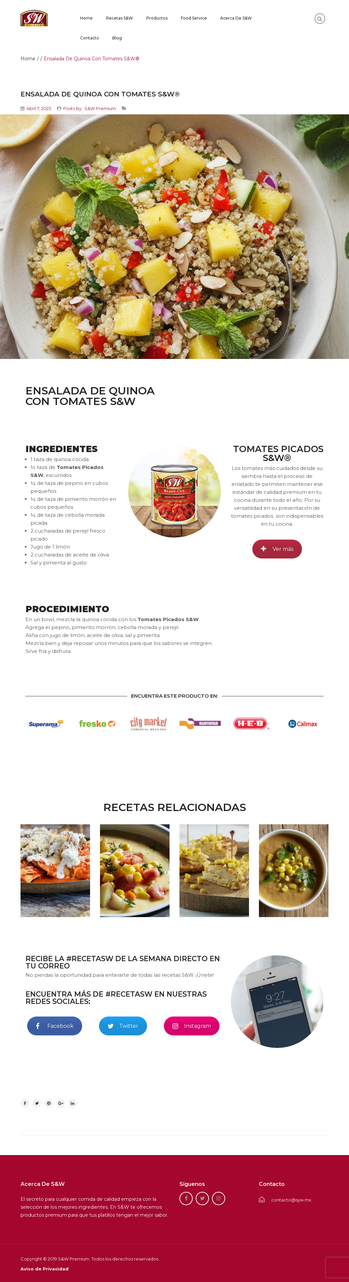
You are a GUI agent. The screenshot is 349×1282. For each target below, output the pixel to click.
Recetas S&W (119, 18)
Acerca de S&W (236, 18)
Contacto (89, 37)
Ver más (277, 549)
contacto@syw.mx (285, 1199)
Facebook (55, 1026)
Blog (117, 37)
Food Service (194, 18)
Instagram (192, 1026)
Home (86, 18)
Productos (157, 18)
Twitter (123, 1026)
